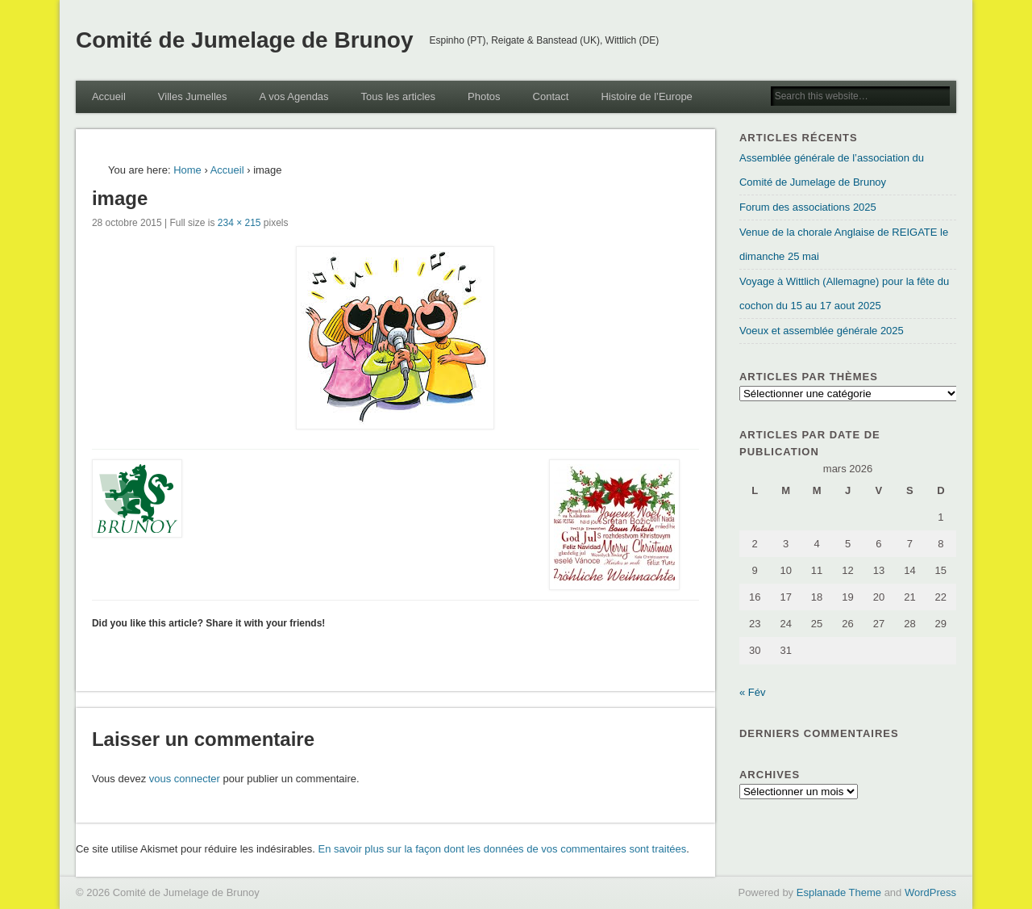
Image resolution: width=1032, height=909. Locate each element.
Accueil (109, 96)
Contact (551, 96)
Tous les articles (398, 96)
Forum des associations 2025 (807, 207)
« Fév (752, 692)
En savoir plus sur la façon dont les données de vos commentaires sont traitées (502, 849)
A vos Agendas (294, 96)
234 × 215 (239, 222)
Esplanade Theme (839, 892)
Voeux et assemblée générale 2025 (821, 331)
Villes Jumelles (192, 96)
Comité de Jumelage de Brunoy (245, 39)
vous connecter (184, 779)
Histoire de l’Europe (646, 96)
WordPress (930, 892)
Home (187, 170)
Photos (484, 96)
